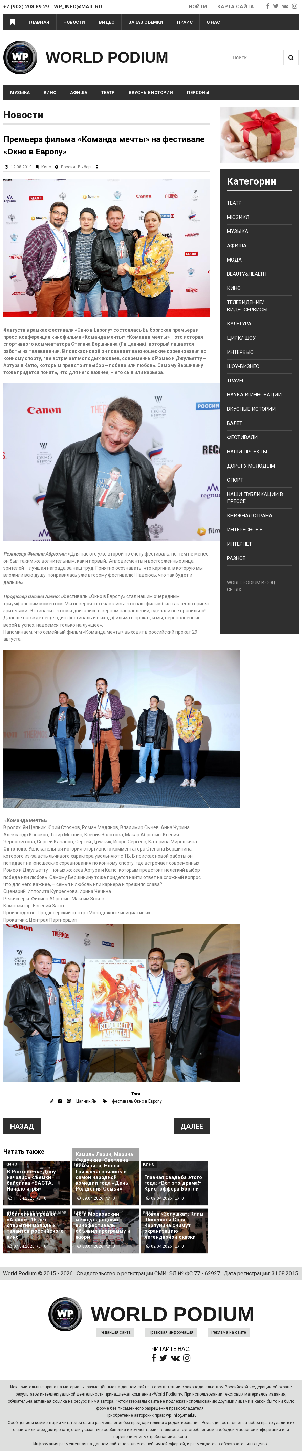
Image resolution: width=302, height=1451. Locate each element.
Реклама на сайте (228, 1332)
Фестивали (242, 437)
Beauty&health (246, 274)
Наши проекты (247, 452)
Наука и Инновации (254, 395)
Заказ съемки (145, 22)
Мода (234, 260)
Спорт (235, 480)
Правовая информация (171, 1332)
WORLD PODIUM (107, 57)
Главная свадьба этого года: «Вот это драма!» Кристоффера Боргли (173, 1183)
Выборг (85, 167)
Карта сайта (235, 7)
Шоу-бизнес (243, 366)
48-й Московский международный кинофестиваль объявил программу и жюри (103, 1225)
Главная (39, 22)
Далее (191, 1126)
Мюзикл (238, 217)
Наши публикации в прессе (255, 497)
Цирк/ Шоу (241, 338)
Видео (106, 22)
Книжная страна (249, 516)
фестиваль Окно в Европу (137, 1101)
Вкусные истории (151, 92)
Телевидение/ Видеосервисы (247, 306)
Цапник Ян (86, 1101)
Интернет (239, 544)
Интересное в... (246, 530)
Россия (68, 167)
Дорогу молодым (251, 466)
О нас (213, 22)
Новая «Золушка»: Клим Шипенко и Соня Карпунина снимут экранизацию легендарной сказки (173, 1225)
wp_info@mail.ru (181, 1415)
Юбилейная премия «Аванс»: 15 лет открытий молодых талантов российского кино (35, 1225)
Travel (236, 381)
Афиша (78, 92)
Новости (74, 22)
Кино (50, 92)
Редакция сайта (115, 1332)
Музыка (20, 92)
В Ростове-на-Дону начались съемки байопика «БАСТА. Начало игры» (31, 1180)
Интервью (240, 352)
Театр (108, 92)
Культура (239, 324)
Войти (198, 7)
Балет (234, 423)
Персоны (198, 92)
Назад (22, 1126)
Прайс (185, 22)
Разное (236, 558)
